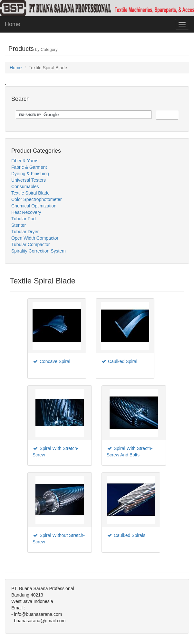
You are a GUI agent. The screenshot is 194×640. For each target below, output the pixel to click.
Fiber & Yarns (24, 160)
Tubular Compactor (30, 244)
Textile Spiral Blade (30, 193)
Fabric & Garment (29, 167)
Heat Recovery (26, 212)
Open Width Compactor (34, 238)
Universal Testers (28, 180)
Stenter (18, 225)
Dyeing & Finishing (30, 173)
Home (12, 24)
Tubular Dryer (25, 231)
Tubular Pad (23, 218)
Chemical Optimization (33, 205)
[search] (83, 114)
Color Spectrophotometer (36, 199)
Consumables (25, 186)
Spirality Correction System (38, 250)
